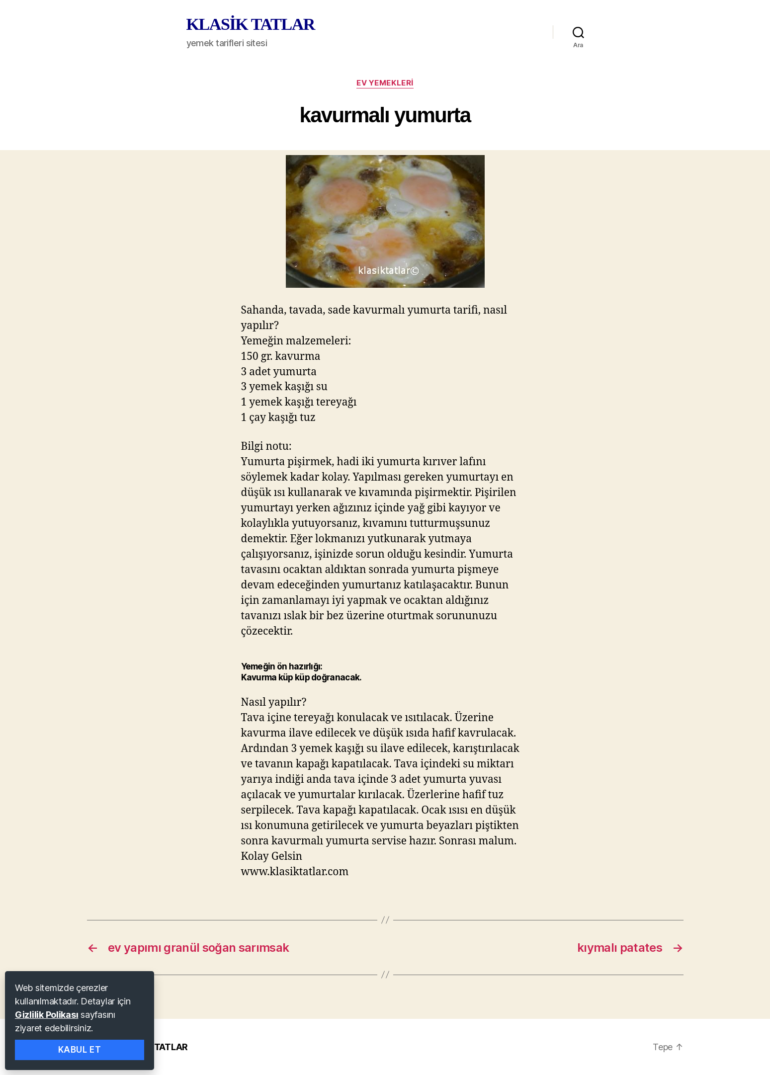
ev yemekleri (385, 83)
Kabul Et (79, 1050)
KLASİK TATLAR (250, 24)
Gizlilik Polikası (46, 1014)
